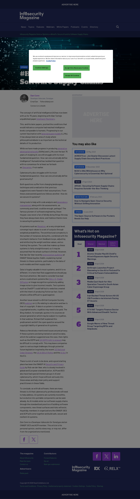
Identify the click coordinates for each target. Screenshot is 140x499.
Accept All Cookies (72, 75)
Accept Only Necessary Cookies (76, 68)
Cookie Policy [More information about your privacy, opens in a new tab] (51, 61)
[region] (71, 66)
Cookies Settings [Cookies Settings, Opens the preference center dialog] (41, 68)
